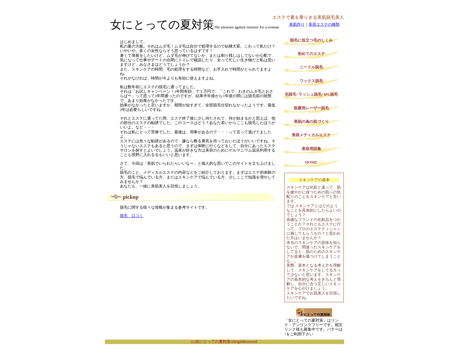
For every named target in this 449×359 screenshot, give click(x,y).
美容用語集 (311, 149)
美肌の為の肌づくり (311, 122)
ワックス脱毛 (311, 81)
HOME (311, 162)
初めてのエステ (311, 54)
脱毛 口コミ (131, 216)
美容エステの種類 (324, 24)
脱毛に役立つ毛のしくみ (311, 40)
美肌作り (297, 24)
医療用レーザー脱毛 (311, 108)
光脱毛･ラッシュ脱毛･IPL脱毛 (311, 94)
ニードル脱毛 (311, 67)
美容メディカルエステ (311, 135)
